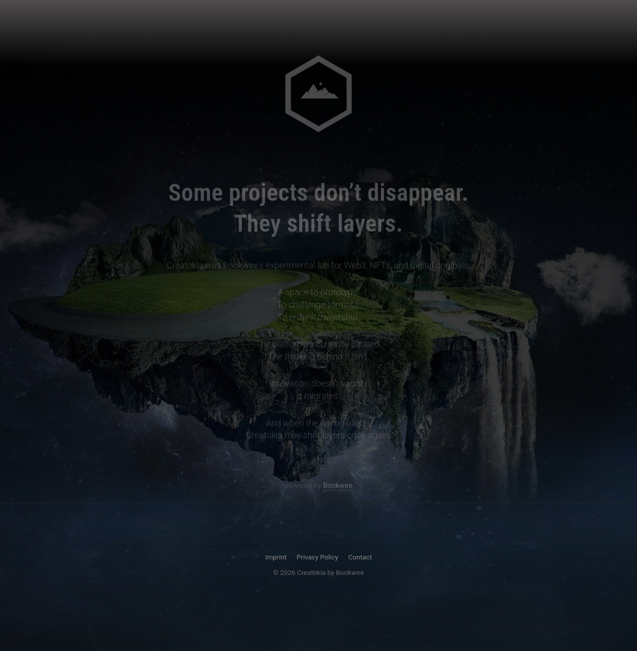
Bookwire (337, 486)
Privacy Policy (317, 557)
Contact (360, 557)
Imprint (276, 557)
